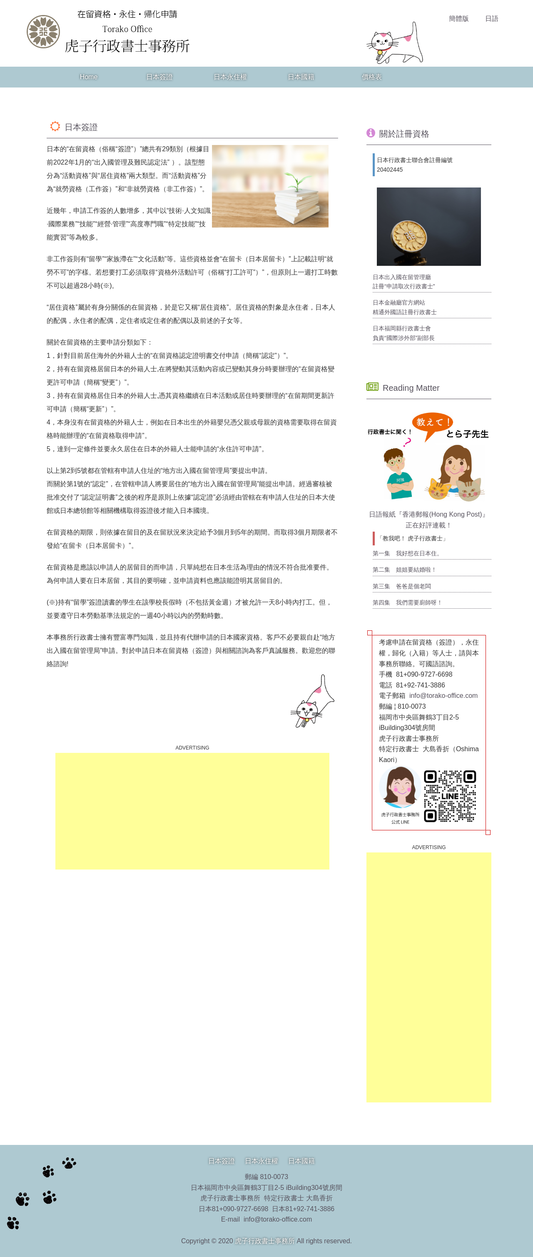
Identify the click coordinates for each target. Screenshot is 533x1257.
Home (89, 76)
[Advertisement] (192, 811)
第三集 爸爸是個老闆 (402, 586)
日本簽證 (159, 76)
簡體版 (459, 18)
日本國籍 (301, 76)
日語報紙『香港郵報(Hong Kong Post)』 (428, 514)
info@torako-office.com (443, 695)
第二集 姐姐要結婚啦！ (405, 569)
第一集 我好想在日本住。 (408, 553)
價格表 (372, 76)
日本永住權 (230, 76)
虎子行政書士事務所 (265, 1241)
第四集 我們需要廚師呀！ (408, 602)
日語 (491, 18)
